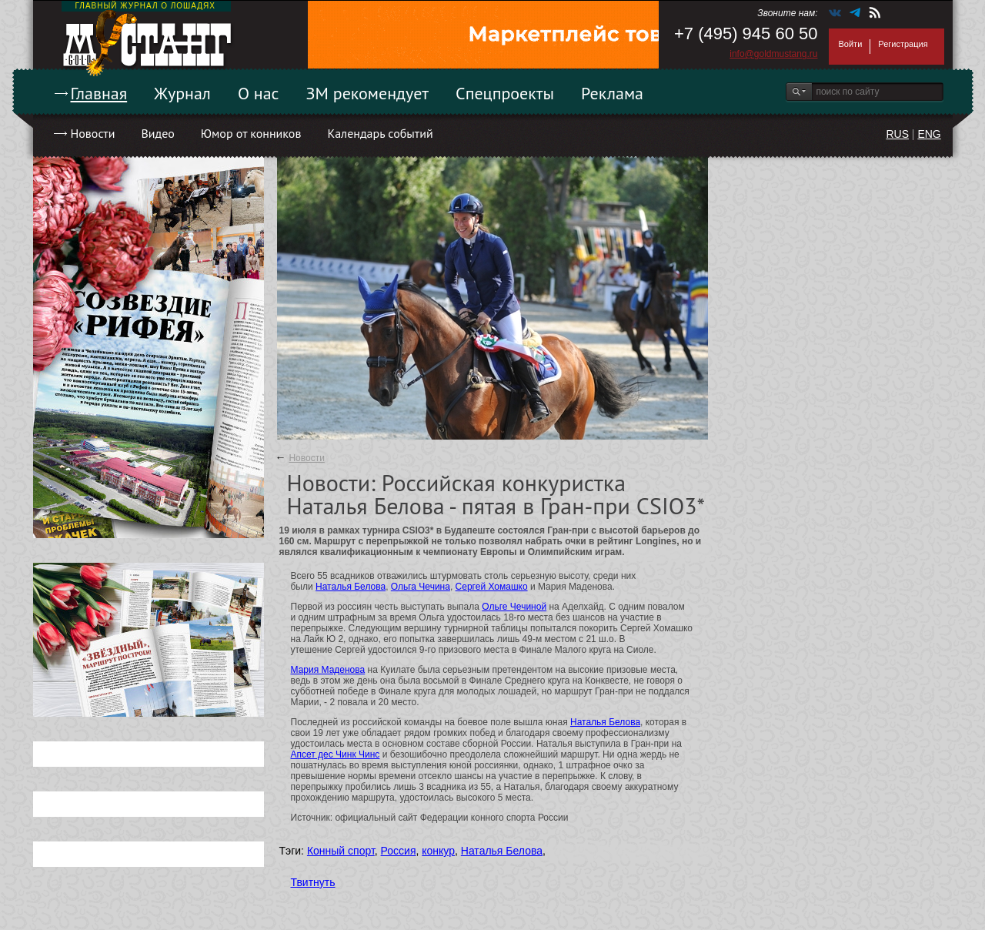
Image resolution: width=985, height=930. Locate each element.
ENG (928, 134)
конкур (438, 851)
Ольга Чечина (420, 586)
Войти (851, 44)
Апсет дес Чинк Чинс (335, 754)
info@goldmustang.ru (773, 54)
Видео (157, 133)
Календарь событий (379, 133)
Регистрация (902, 44)
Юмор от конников (251, 133)
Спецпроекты (505, 93)
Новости (93, 133)
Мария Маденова (328, 669)
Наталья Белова (351, 586)
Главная (99, 93)
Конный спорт (341, 851)
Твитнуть (313, 882)
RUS (897, 134)
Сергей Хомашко (492, 586)
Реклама (612, 93)
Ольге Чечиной (514, 606)
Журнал (182, 93)
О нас (258, 93)
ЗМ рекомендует (367, 93)
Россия (398, 851)
